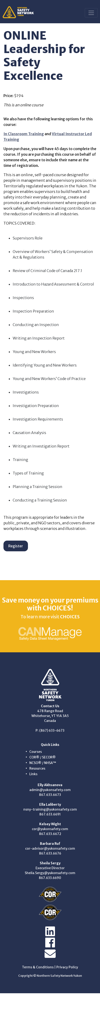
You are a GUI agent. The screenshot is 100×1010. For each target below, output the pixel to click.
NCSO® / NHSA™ (42, 763)
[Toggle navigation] (91, 12)
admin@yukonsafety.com (50, 790)
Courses (35, 752)
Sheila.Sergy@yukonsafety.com (50, 873)
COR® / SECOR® (42, 757)
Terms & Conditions (38, 967)
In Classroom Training (23, 133)
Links (33, 774)
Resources (37, 768)
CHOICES (70, 616)
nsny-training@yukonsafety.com (50, 809)
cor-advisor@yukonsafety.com (50, 848)
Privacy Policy (67, 967)
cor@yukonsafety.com (50, 829)
